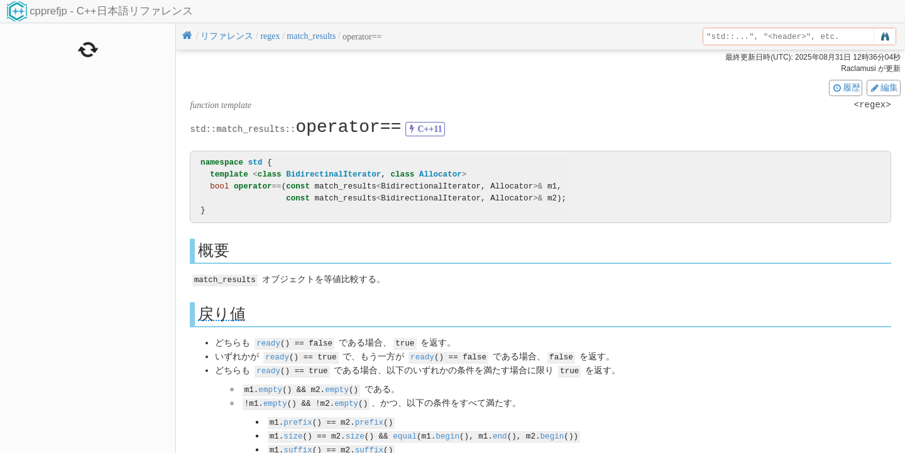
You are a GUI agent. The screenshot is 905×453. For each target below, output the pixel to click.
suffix (297, 445)
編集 (883, 87)
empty (270, 386)
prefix (297, 418)
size (292, 432)
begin (447, 432)
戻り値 (222, 313)
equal (405, 432)
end (500, 432)
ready (268, 342)
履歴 (845, 87)
